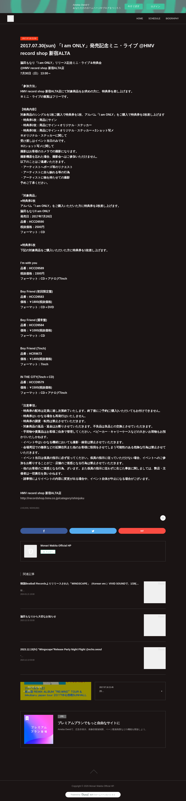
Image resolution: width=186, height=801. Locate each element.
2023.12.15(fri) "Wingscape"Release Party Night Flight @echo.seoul (61, 649)
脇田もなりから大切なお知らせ (38, 616)
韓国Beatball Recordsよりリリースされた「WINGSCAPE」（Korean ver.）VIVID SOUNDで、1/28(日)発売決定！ (86, 583)
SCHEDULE (154, 18)
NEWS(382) (34, 508)
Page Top (93, 772)
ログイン (155, 6)
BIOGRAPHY (172, 18)
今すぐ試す (134, 6)
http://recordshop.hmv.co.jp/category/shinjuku (52, 498)
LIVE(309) (24, 508)
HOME (139, 18)
